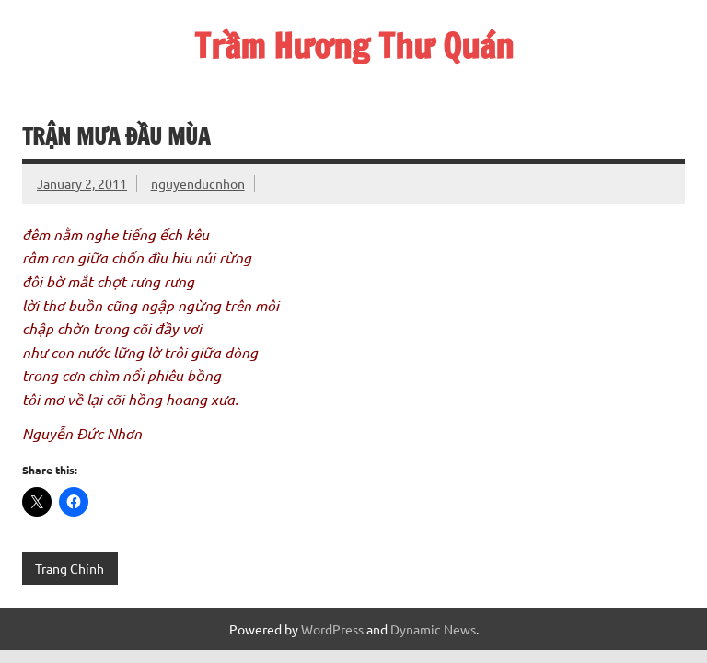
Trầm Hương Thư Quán (354, 46)
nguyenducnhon (198, 183)
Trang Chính (69, 568)
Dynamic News (433, 629)
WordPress (332, 629)
